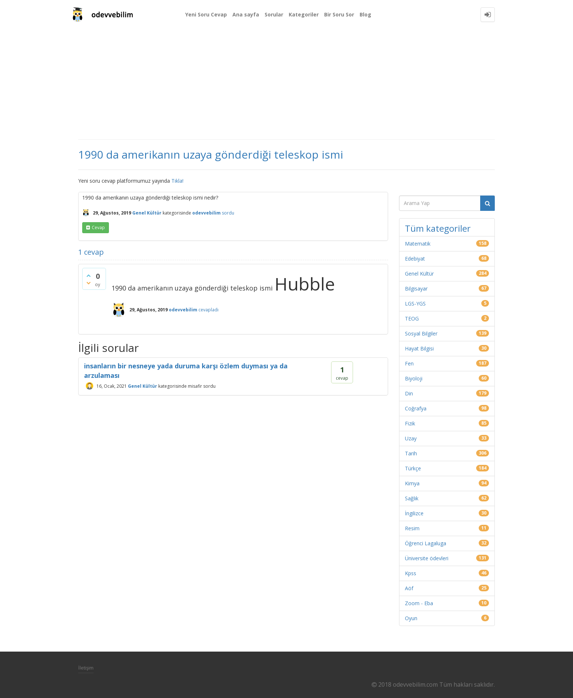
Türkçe (413, 468)
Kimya (412, 483)
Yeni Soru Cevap (206, 14)
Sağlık (411, 498)
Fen (409, 363)
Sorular (274, 14)
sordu (228, 213)
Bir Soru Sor (339, 14)
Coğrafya (415, 408)
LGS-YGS (415, 303)
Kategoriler (304, 14)
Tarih (411, 453)
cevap (98, 227)
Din (409, 393)
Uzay (411, 438)
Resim (412, 528)
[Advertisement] (286, 84)
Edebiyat (415, 258)
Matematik (417, 243)
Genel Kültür (147, 213)
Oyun (411, 618)
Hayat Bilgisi (419, 348)
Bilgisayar (416, 288)
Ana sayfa (245, 14)
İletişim (86, 667)
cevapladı (208, 310)
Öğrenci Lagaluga (425, 543)
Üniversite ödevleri (426, 558)
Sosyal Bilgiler (421, 333)
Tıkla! (177, 180)
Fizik (410, 423)
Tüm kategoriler (438, 228)
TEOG (412, 318)
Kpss (410, 573)
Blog (365, 14)
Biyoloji (413, 378)
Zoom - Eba (419, 603)
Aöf (409, 588)
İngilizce (414, 513)
